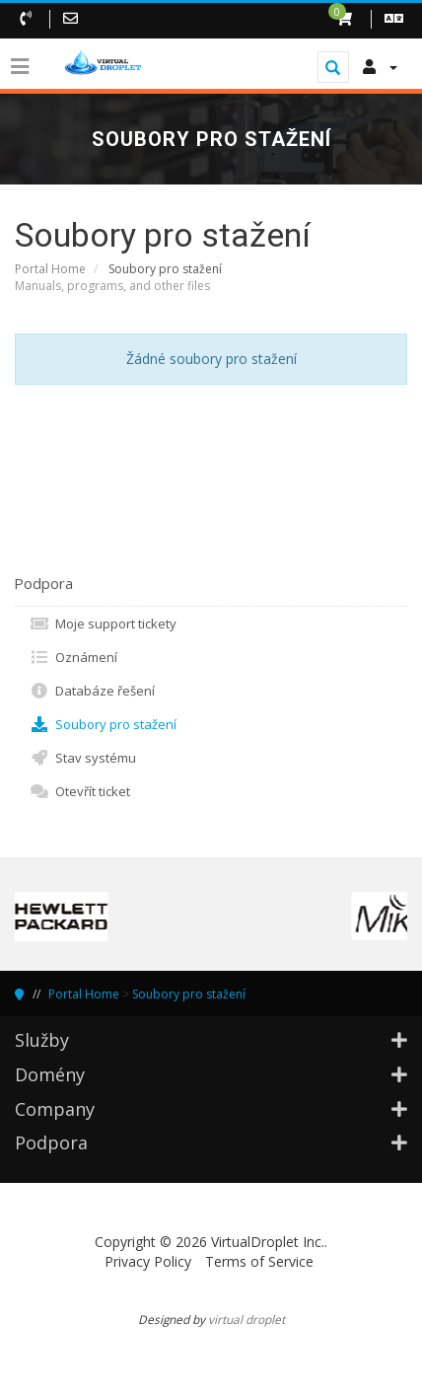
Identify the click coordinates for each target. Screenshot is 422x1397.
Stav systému (83, 758)
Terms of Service (259, 1261)
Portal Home (50, 268)
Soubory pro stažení (103, 724)
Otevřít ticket (80, 791)
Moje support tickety (103, 623)
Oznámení (73, 657)
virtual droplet (246, 1319)
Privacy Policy (148, 1261)
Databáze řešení (92, 690)
